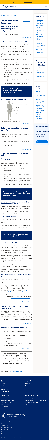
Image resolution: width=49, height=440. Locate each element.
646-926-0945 (28, 2)
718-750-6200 (11, 337)
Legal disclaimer (5, 425)
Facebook (3, 391)
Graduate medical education (32, 402)
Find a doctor (4, 406)
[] (41, 95)
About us (27, 383)
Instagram (1, 391)
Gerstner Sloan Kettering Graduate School (35, 400)
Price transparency (5, 431)
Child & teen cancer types (7, 400)
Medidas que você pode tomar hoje (40, 51)
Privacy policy (4, 429)
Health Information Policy (15, 371)
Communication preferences (8, 421)
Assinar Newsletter (42, 141)
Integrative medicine (6, 402)
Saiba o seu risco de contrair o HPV (41, 21)
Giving (27, 388)
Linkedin (8, 391)
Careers (27, 385)
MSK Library (28, 404)
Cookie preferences (6, 423)
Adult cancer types (5, 398)
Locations (3, 385)
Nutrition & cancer (5, 404)
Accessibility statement (6, 427)
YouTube (6, 391)
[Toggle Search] (42, 7)
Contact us (3, 383)
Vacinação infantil (12, 317)
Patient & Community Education (9, 15)
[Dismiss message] (47, 2)
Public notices (4, 433)
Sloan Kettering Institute (31, 398)
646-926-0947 (4, 389)
